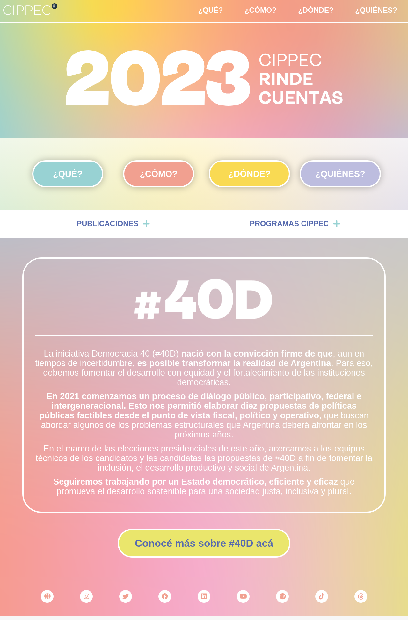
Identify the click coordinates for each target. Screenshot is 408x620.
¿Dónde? (315, 10)
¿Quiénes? (376, 10)
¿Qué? (210, 10)
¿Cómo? (261, 10)
